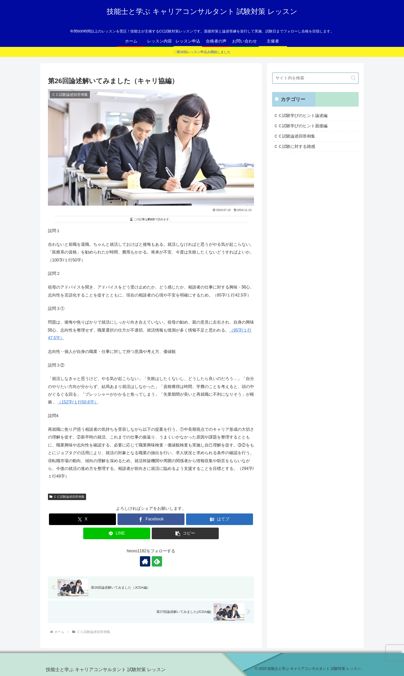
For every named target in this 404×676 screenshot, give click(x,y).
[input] (315, 78)
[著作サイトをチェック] (145, 561)
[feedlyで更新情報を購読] (157, 561)
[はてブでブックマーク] (219, 519)
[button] (185, 533)
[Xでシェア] (82, 519)
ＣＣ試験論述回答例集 (67, 496)
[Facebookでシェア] (150, 519)
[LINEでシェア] (116, 533)
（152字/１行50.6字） (77, 402)
